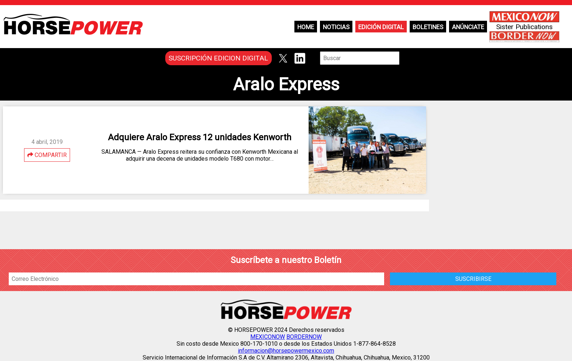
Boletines (428, 27)
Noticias (336, 27)
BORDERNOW (304, 336)
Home (305, 27)
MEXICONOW (267, 336)
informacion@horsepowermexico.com (286, 350)
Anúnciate (468, 27)
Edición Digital (381, 27)
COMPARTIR (47, 155)
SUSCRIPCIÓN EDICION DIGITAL (218, 58)
